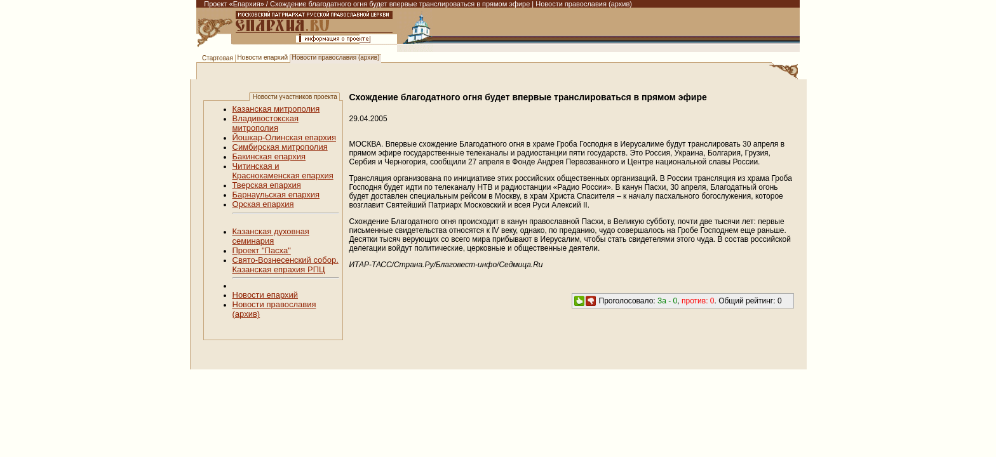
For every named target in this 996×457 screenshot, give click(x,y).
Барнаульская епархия (276, 194)
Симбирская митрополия (280, 147)
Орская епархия (263, 204)
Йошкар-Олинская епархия (284, 137)
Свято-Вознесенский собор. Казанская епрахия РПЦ (285, 264)
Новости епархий (262, 57)
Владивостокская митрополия (265, 123)
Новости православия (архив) (336, 57)
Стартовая (217, 58)
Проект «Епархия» (234, 4)
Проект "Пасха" (261, 250)
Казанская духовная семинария (270, 236)
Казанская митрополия (276, 109)
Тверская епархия (266, 185)
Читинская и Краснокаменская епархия (282, 170)
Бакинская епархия (269, 156)
